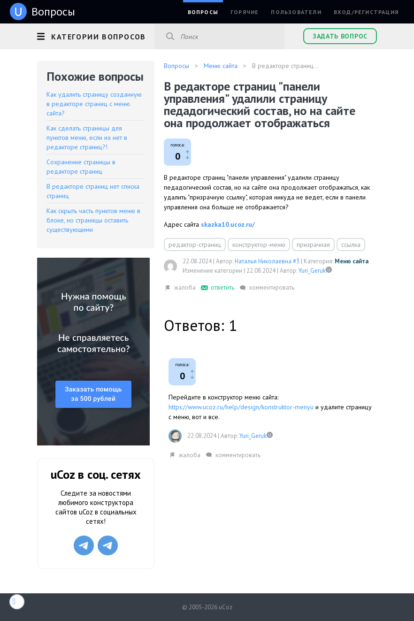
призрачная (313, 244)
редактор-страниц (195, 244)
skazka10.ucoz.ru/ (228, 224)
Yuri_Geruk (312, 271)
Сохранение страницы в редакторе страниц (80, 167)
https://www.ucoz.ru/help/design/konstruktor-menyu (241, 407)
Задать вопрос (340, 36)
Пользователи (296, 11)
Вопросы (203, 11)
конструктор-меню (258, 244)
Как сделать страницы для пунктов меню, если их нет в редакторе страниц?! (86, 137)
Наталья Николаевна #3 (267, 261)
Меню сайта (351, 261)
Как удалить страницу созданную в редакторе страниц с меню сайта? (94, 103)
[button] (95, 35)
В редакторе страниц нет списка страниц (92, 191)
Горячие (244, 11)
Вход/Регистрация (366, 11)
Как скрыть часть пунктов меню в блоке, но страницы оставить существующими (93, 220)
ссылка (350, 244)
